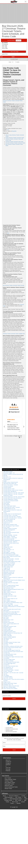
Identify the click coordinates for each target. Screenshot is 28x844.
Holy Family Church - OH (8, 549)
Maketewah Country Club (8, 572)
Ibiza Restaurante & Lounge (9, 553)
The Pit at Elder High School (9, 663)
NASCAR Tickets (9, 785)
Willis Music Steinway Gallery (9, 687)
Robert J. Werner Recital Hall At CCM (11, 623)
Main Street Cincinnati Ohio (9, 570)
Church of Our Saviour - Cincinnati (10, 484)
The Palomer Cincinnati (8, 660)
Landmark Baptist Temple (8, 564)
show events (14, 62)
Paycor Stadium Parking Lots (9, 601)
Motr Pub (5, 584)
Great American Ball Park (8, 539)
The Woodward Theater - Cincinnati (11, 670)
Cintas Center (6, 503)
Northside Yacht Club (7, 594)
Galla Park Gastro (7, 533)
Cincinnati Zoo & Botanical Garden (10, 500)
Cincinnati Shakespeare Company (10, 499)
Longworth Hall (6, 568)
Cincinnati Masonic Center (8, 488)
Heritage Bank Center (8, 547)
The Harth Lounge (7, 649)
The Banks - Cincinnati (8, 643)
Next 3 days (4, 45)
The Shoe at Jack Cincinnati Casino (10, 666)
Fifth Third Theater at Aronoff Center (11, 532)
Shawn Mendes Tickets (10, 779)
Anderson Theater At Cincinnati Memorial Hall (13, 474)
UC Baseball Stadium (7, 676)
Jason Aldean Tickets (10, 782)
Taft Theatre (6, 639)
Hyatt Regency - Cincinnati (9, 552)
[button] (4, 426)
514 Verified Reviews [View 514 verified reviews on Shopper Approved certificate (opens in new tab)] (14, 409)
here (8, 233)
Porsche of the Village (8, 604)
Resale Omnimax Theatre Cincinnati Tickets (15, 137)
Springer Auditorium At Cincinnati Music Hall (12, 633)
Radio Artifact (6, 610)
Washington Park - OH (8, 684)
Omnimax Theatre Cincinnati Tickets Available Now (14, 333)
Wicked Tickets (8, 788)
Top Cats (5, 674)
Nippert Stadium (6, 590)
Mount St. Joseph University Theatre (11, 585)
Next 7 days (4, 47)
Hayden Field (6, 545)
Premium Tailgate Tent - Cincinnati (10, 605)
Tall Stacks (5, 641)
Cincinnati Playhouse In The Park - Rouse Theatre (13, 496)
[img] (14, 407)
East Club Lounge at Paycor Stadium (11, 525)
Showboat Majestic (7, 627)
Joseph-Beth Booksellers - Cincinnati (11, 559)
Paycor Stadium (6, 600)
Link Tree (8, 767)
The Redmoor (6, 664)
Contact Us (8, 761)
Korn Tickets (8, 778)
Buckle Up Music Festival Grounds (10, 482)
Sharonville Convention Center (9, 626)
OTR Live (5, 597)
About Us (8, 760)
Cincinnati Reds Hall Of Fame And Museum (12, 498)
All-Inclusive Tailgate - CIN (8, 473)
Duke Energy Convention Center (10, 524)
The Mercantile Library (8, 655)
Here (8, 129)
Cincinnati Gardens (7, 487)
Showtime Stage (6, 629)
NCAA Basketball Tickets (16, 799)
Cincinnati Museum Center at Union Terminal (13, 490)
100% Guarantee (8, 797)
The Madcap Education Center (9, 654)
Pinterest (8, 770)
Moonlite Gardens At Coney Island (10, 582)
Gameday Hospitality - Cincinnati (10, 535)
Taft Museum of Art (7, 638)
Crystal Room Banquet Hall (9, 519)
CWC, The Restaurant (8, 520)
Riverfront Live (6, 621)
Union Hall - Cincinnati (8, 678)
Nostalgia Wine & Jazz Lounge (9, 596)
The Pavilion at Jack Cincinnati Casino (11, 662)
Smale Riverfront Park (8, 630)
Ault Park (5, 475)
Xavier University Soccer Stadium (10, 688)
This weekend (5, 44)
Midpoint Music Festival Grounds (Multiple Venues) (14, 580)
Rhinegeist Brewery (7, 615)
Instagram (8, 763)
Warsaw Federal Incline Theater (10, 683)
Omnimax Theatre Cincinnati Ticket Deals (14, 141)
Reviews (19, 803)
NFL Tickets (18, 797)
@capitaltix (14, 131)
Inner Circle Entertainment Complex (10, 555)
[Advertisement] (13, 160)
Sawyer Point (6, 625)
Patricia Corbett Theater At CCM (10, 598)
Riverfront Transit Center (8, 622)
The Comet (5, 645)
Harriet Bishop (6, 544)
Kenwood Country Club (8, 560)
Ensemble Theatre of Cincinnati (10, 528)
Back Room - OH (7, 477)
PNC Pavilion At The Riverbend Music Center (12, 602)
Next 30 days (5, 48)
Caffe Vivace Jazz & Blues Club (9, 483)
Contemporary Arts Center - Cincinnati (11, 507)
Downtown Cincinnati (7, 521)
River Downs (6, 617)
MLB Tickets (15, 802)
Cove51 (5, 512)
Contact (23, 796)
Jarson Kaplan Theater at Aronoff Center (12, 556)
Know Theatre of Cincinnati (9, 563)
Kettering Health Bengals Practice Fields (11, 561)
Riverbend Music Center (8, 619)
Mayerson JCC (6, 576)
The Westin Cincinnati (8, 668)
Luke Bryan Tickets (9, 784)
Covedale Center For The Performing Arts (12, 514)
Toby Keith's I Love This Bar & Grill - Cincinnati (13, 672)
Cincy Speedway (6, 502)
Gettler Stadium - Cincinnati (9, 536)
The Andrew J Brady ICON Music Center (11, 642)
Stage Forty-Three (7, 634)
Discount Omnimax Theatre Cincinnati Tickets (15, 143)
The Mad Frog (6, 652)
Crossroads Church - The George (10, 515)
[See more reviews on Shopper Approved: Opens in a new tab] (13, 436)
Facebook (8, 764)
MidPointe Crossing (7, 581)
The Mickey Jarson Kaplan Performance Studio (13, 656)
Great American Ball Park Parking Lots (11, 540)
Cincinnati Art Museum (8, 486)
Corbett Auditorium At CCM (9, 508)
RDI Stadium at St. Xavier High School (11, 611)
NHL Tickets (18, 800)
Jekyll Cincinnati (6, 557)
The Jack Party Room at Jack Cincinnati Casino (13, 651)
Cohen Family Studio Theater (9, 506)
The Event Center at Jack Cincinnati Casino (12, 647)
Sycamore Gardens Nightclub (9, 637)
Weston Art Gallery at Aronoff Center (11, 686)
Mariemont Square (7, 574)
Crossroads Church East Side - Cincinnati (12, 516)
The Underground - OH (8, 667)
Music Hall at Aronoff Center (9, 586)
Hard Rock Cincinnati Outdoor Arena (11, 543)
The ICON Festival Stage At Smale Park (11, 650)
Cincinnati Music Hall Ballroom (9, 491)
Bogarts (5, 480)
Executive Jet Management (9, 529)
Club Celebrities (6, 504)
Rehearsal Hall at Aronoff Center (10, 613)
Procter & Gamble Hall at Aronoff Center (12, 609)
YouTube (8, 769)
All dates (5, 42)
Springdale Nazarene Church (9, 631)
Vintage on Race (6, 682)
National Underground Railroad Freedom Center (13, 589)
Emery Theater (6, 527)
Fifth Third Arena (6, 531)
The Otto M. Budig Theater (9, 659)
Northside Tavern (7, 593)
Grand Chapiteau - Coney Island (10, 537)
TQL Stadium (6, 675)
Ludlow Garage (6, 569)
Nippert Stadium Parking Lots (9, 592)
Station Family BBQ (7, 635)
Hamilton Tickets (9, 781)
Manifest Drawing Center (8, 573)
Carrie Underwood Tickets (11, 787)
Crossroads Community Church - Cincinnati (12, 518)
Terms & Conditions (14, 796)
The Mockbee (6, 658)
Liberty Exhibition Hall (7, 566)
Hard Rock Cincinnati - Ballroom (10, 541)
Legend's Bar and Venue (8, 565)
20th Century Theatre (7, 471)
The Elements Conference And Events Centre (13, 646)
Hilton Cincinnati (6, 548)
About (4, 796)
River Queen (6, 618)
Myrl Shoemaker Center (8, 588)
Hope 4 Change (6, 551)
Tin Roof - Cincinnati (7, 671)
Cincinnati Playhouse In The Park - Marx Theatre (13, 492)
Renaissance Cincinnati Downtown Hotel (12, 614)
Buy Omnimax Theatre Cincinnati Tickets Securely (13, 285)
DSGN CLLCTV (6, 523)
